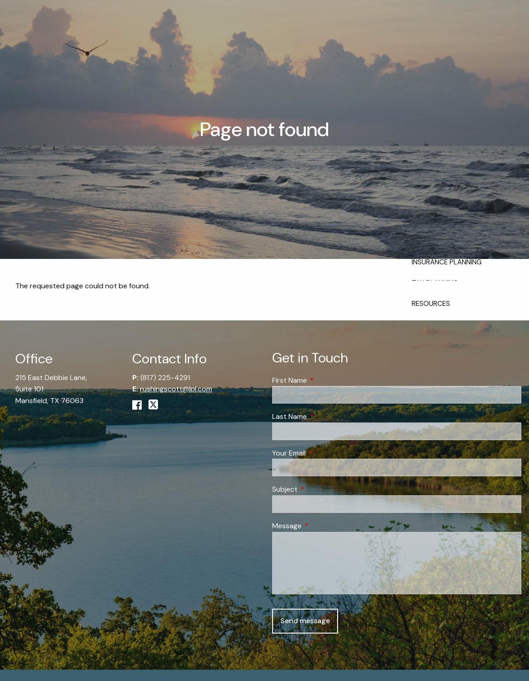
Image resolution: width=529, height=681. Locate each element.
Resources (431, 303)
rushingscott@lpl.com (176, 389)
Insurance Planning (447, 262)
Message (321, 526)
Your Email (323, 453)
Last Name (324, 417)
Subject (319, 489)
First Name (324, 380)
